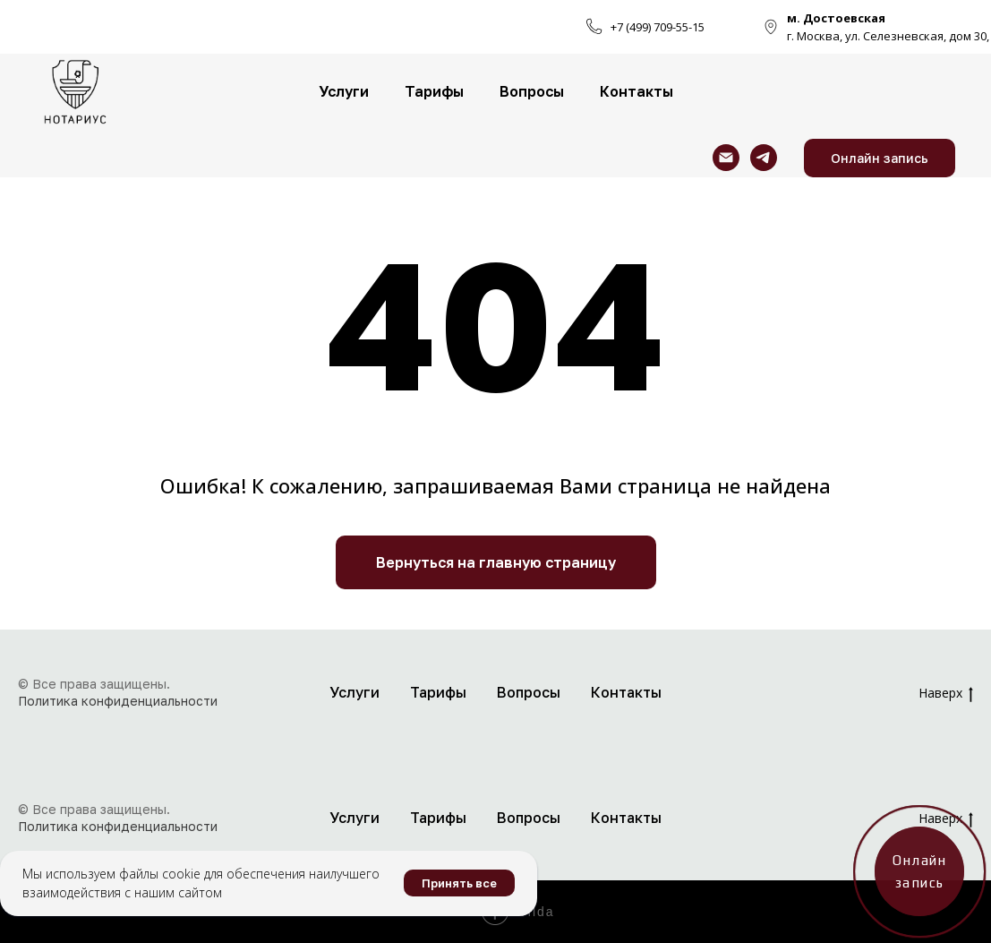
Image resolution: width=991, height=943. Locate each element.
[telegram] (763, 157)
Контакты (636, 91)
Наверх (945, 693)
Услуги (344, 91)
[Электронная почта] (726, 157)
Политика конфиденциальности (118, 700)
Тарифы (434, 91)
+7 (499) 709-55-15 (658, 27)
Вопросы (532, 91)
